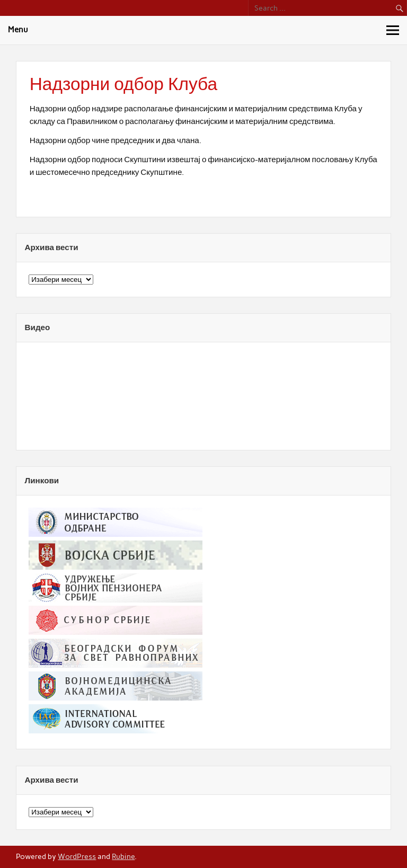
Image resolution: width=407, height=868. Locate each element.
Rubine (123, 856)
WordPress (77, 856)
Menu (18, 29)
